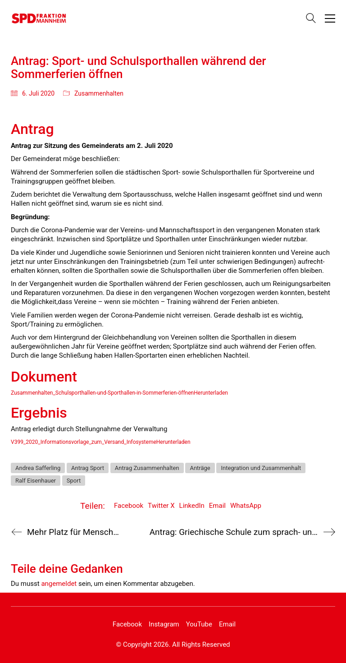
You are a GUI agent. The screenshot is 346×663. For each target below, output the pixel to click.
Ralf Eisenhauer (35, 480)
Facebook (128, 506)
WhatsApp (245, 506)
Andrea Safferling (37, 468)
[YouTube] (199, 624)
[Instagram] (164, 624)
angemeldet (59, 584)
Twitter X (161, 506)
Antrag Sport (87, 468)
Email (217, 506)
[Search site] (311, 19)
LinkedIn (192, 506)
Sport (74, 480)
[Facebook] (127, 624)
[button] (330, 18)
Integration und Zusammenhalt (261, 468)
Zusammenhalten (98, 93)
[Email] (227, 624)
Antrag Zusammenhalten (147, 468)
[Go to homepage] (39, 18)
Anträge (200, 468)
